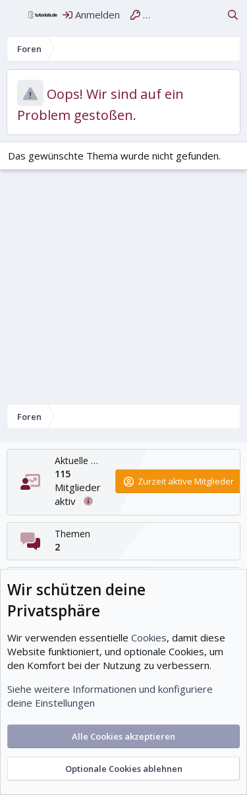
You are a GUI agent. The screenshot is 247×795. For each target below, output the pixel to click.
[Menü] (14, 15)
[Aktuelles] (209, 15)
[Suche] (232, 15)
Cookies (149, 637)
